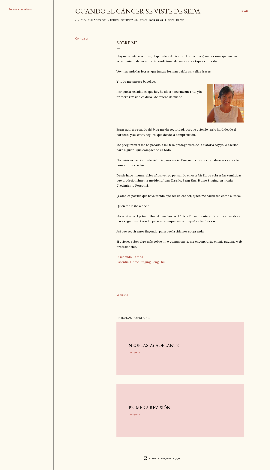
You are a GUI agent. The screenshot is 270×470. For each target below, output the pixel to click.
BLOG (179, 20)
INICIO (79, 20)
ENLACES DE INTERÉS (101, 20)
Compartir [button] (81, 38)
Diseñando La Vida (129, 257)
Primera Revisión (149, 407)
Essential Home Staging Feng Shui (140, 262)
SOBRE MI (155, 20)
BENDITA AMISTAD (132, 20)
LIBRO (168, 20)
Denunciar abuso (20, 9)
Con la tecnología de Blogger (161, 458)
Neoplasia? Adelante (154, 345)
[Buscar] (242, 11)
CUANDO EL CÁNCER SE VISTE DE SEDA (137, 11)
